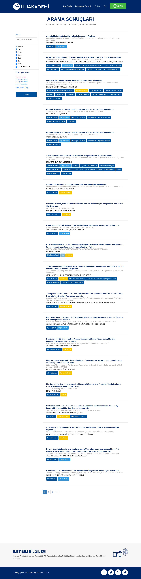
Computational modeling (113, 91)
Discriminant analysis (107, 166)
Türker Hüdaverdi (52, 166)
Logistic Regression (53, 121)
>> (57, 492)
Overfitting (58, 98)
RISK (63, 121)
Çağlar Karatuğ (52, 193)
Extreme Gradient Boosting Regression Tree (101, 279)
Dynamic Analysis (104, 117)
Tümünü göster (21, 77)
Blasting (75, 166)
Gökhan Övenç (52, 117)
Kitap (19, 55)
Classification (92, 166)
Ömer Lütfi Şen (52, 279)
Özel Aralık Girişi (22, 87)
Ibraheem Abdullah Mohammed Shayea (60, 91)
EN (105, 6)
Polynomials (60, 94)
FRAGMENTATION (53, 173)
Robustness (70, 94)
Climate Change (67, 283)
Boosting (50, 94)
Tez (19, 61)
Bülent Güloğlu (52, 438)
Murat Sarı (50, 46)
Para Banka (71, 121)
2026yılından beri (22, 79)
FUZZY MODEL (109, 169)
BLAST (119, 169)
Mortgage (74, 117)
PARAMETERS (66, 173)
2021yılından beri (22, 84)
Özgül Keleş (51, 416)
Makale (20, 46)
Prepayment (92, 117)
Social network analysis (113, 66)
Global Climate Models (77, 279)
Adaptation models (96, 91)
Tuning (49, 98)
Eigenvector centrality (94, 69)
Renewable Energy (53, 283)
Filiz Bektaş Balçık (53, 255)
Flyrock (83, 166)
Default (82, 117)
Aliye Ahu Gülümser (53, 214)
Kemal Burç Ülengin (53, 66)
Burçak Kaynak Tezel (54, 349)
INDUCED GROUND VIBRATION (73, 169)
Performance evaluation (111, 69)
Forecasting (79, 283)
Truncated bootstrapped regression (72, 69)
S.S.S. (97, 6)
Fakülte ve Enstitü (83, 6)
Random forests (115, 94)
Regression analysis (53, 169)
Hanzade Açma (52, 233)
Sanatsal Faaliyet (24, 67)
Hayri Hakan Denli (53, 395)
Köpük (83, 416)
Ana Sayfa (67, 6)
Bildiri (20, 64)
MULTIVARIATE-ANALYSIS (93, 169)
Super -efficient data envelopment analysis (89, 66)
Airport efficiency (52, 69)
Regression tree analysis (100, 94)
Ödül (19, 58)
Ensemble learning (83, 94)
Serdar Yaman (51, 479)
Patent (20, 49)
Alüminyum (75, 416)
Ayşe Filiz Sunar (52, 306)
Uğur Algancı (51, 328)
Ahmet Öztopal (52, 373)
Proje (20, 52)
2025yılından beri (22, 81)
